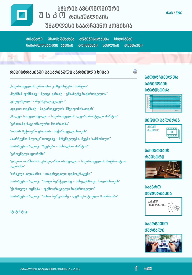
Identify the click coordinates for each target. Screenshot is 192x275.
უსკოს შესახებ (61, 41)
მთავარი (34, 41)
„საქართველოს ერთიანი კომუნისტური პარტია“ (49, 86)
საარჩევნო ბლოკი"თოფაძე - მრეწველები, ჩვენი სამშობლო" (60, 139)
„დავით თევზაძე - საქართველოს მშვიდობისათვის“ (52, 109)
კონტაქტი (133, 47)
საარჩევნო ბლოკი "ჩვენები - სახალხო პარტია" (49, 146)
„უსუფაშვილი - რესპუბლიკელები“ (38, 102)
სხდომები (123, 41)
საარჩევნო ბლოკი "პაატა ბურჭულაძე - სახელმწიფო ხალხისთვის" (65, 182)
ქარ (169, 13)
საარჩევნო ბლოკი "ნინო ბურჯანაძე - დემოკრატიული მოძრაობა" (64, 196)
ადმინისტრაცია (94, 41)
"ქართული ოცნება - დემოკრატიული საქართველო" (52, 189)
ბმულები (111, 47)
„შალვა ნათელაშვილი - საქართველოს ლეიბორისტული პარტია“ (64, 116)
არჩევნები (88, 47)
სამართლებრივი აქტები (49, 47)
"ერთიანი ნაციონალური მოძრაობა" (39, 124)
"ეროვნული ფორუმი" (27, 154)
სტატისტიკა (19, 212)
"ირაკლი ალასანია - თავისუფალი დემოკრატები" (51, 174)
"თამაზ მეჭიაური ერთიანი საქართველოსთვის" (48, 132)
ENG (179, 13)
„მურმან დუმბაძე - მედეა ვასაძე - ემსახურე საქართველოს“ (59, 94)
